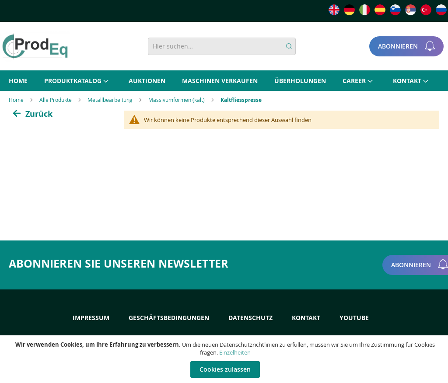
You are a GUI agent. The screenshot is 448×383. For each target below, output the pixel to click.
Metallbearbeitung (111, 99)
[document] (225, 359)
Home (17, 99)
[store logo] (35, 46)
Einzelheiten (235, 352)
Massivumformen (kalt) (177, 99)
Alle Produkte (56, 99)
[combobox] (222, 46)
